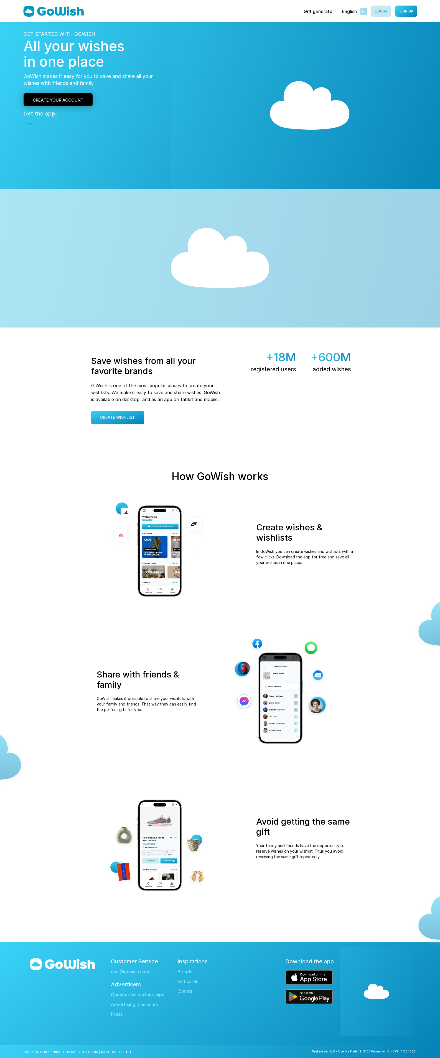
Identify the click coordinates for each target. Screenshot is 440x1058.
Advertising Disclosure (134, 1004)
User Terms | (90, 1052)
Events (184, 991)
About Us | (110, 1052)
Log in (381, 11)
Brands (184, 971)
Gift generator (319, 11)
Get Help (126, 1052)
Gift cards (187, 981)
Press (117, 1014)
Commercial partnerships (137, 994)
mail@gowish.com (130, 971)
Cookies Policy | (38, 1052)
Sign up (406, 11)
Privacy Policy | (65, 1052)
